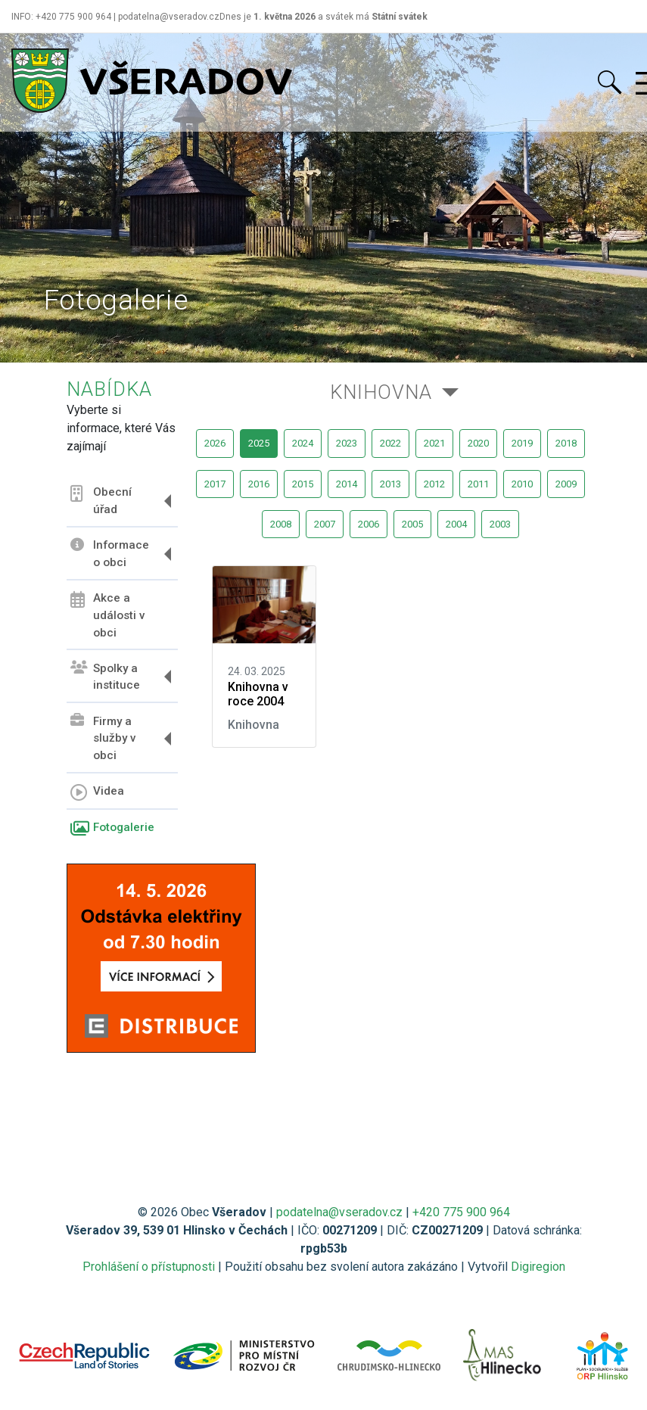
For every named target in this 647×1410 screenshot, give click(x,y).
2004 (456, 524)
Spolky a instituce (105, 676)
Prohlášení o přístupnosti (148, 1266)
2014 (346, 484)
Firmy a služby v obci (103, 738)
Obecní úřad (101, 500)
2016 (258, 484)
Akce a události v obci (107, 615)
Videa (97, 792)
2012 (434, 484)
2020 (478, 443)
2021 (434, 443)
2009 (566, 484)
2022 (390, 443)
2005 (412, 524)
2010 (522, 484)
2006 (368, 524)
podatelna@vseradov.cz (339, 1212)
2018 (566, 443)
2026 (215, 443)
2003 (500, 524)
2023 (346, 443)
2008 (280, 524)
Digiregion (538, 1266)
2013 (390, 484)
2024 (302, 443)
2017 (215, 484)
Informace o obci (109, 553)
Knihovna (381, 392)
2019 (522, 443)
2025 (258, 443)
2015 (302, 484)
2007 (324, 524)
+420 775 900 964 (461, 1212)
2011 (478, 484)
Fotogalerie (112, 828)
